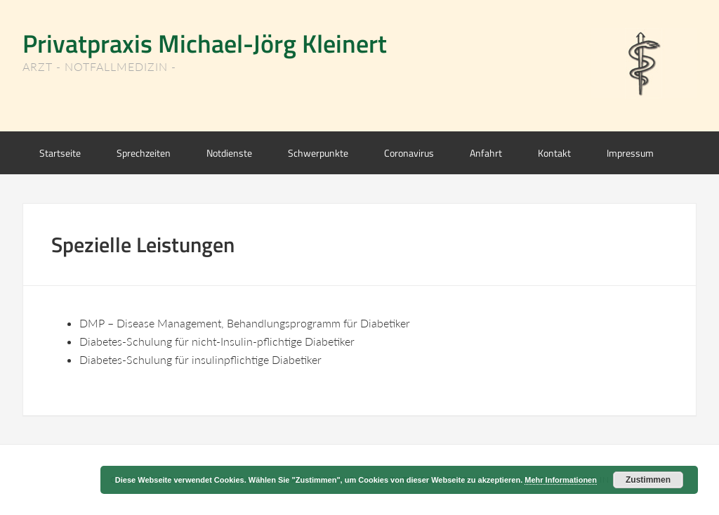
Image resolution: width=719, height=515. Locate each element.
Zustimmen (648, 480)
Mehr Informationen (561, 480)
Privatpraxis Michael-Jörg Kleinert (204, 43)
